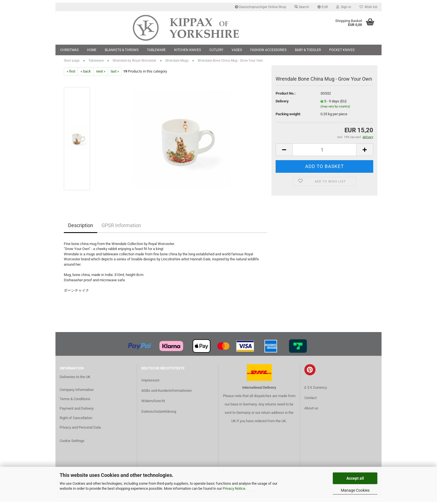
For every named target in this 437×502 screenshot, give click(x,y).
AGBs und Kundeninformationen (166, 394)
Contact (310, 401)
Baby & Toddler (308, 50)
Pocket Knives (342, 50)
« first (71, 75)
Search (302, 7)
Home (91, 50)
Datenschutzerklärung (158, 415)
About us (311, 411)
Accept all (355, 478)
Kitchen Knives (187, 50)
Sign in (343, 7)
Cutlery (216, 50)
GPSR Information (121, 229)
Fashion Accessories (268, 50)
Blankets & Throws (122, 50)
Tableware (156, 50)
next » (100, 75)
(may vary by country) (335, 110)
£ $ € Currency (315, 391)
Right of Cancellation (76, 421)
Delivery (282, 104)
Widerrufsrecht (153, 404)
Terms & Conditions (75, 402)
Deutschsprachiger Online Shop (260, 7)
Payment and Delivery (77, 412)
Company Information (77, 393)
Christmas (69, 50)
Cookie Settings (72, 444)
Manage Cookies (355, 490)
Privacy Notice (234, 488)
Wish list (368, 7)
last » (115, 75)
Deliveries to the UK (75, 380)
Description (80, 229)
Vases (237, 50)
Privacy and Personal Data (80, 431)
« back (86, 75)
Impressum (150, 384)
